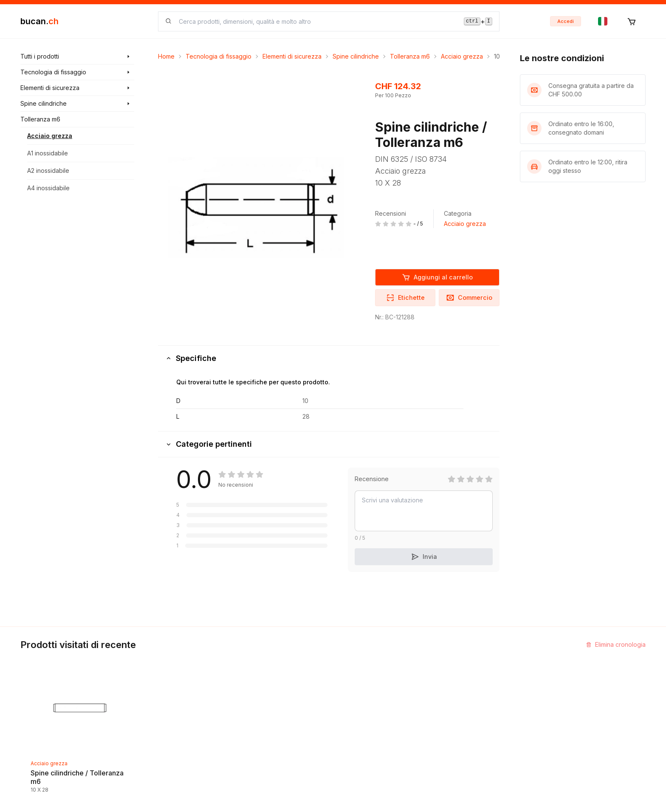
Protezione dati (361, 737)
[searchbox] (316, 21)
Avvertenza (356, 722)
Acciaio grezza (49, 135)
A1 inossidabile (47, 153)
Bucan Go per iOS (471, 692)
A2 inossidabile (48, 170)
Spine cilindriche (356, 56)
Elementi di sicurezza (292, 56)
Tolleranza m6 (410, 56)
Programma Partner (473, 676)
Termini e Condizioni (368, 707)
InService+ (461, 661)
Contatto (352, 661)
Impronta (352, 676)
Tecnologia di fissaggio (218, 56)
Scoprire (245, 661)
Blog (239, 676)
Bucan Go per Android (477, 707)
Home (166, 56)
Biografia (352, 692)
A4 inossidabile (48, 188)
